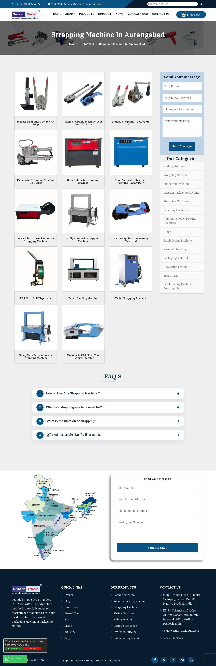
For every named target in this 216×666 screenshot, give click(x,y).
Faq (66, 619)
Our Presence (73, 606)
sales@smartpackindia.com (88, 4)
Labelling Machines (176, 209)
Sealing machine (124, 594)
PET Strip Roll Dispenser (35, 298)
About (70, 13)
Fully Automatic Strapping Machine (83, 240)
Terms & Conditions (108, 659)
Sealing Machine (174, 166)
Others (168, 231)
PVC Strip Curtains (175, 265)
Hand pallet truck (125, 625)
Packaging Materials (176, 256)
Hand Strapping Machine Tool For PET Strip (83, 123)
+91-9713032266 (25, 4)
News (120, 13)
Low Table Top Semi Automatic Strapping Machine (36, 240)
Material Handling (175, 248)
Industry (69, 631)
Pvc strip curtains (125, 631)
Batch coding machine (128, 637)
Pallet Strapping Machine (131, 298)
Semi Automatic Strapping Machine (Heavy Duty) (131, 181)
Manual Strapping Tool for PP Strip (35, 123)
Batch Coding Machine (178, 239)
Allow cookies (14, 648)
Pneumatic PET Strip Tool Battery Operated (83, 356)
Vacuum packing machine (130, 600)
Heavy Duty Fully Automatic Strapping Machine (36, 356)
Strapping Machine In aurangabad (122, 44)
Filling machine (123, 619)
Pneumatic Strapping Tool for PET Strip (35, 181)
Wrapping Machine (176, 175)
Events (68, 594)
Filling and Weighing (177, 183)
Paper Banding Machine (83, 298)
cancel (32, 648)
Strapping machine (126, 606)
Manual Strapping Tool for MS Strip (131, 123)
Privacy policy (36, 644)
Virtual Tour (138, 13)
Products (86, 13)
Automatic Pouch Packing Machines (180, 220)
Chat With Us (15, 658)
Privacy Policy (85, 659)
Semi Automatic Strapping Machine (83, 181)
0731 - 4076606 (174, 637)
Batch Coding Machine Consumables (178, 285)
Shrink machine (124, 613)
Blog (67, 600)
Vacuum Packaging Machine (181, 192)
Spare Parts (171, 274)
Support (105, 13)
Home (57, 13)
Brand (68, 625)
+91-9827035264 (53, 4)
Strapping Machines (176, 200)
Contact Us (161, 13)
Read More (31, 626)
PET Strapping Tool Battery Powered (131, 240)
